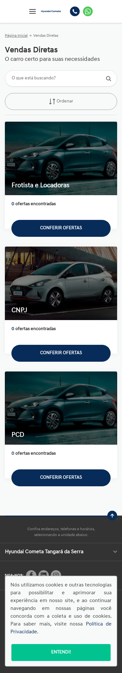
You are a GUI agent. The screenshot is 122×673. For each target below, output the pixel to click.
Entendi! (61, 652)
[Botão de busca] (108, 78)
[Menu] (32, 11)
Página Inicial (16, 36)
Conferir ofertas (61, 228)
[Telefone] (75, 11)
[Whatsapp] (88, 11)
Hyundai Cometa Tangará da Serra (61, 552)
